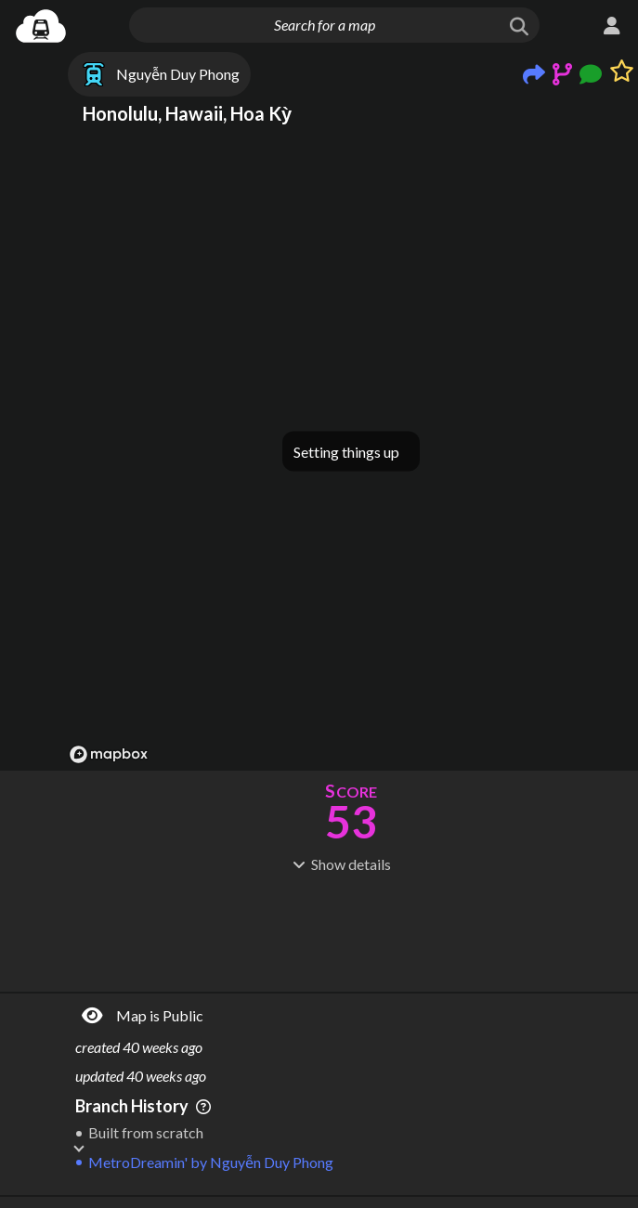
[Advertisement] (351, 930)
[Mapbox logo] (109, 754)
